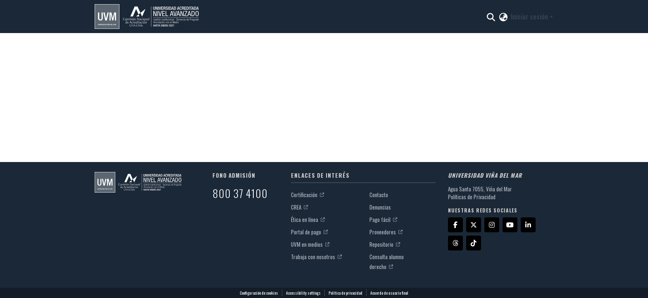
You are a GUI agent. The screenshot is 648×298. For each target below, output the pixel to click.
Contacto (378, 195)
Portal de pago (309, 232)
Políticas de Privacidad (472, 197)
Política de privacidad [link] (345, 293)
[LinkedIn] (528, 224)
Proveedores (386, 232)
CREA (299, 207)
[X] (473, 224)
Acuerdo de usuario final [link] (389, 293)
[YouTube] (510, 224)
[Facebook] (455, 224)
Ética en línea (308, 219)
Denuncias (380, 207)
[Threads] (455, 243)
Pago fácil (383, 219)
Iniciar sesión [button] (530, 16)
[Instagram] (491, 224)
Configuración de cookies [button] (259, 293)
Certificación (307, 195)
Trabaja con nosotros (316, 257)
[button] (147, 16)
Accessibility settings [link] (303, 293)
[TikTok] (473, 243)
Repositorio (384, 244)
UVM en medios (310, 244)
